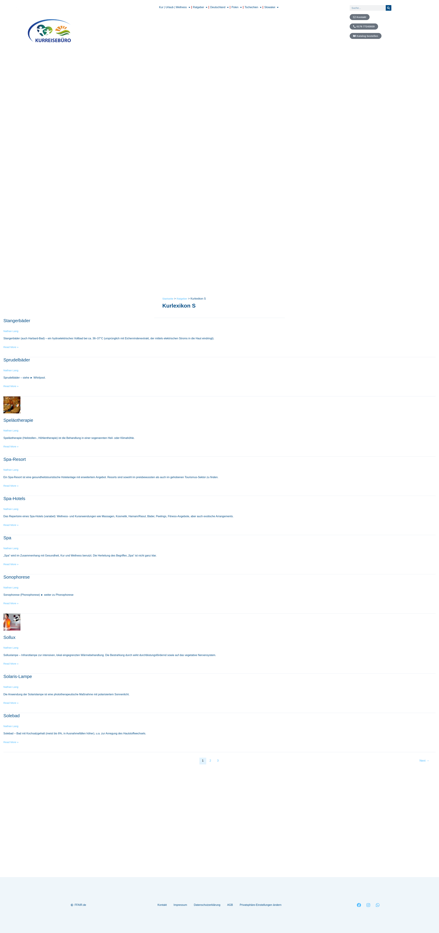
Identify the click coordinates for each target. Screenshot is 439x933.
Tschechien (253, 7)
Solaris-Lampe (17, 676)
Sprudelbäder (16, 359)
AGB (230, 904)
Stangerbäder (16, 320)
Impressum (180, 904)
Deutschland (219, 7)
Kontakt (162, 904)
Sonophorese (16, 577)
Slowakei (271, 7)
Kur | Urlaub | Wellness (174, 7)
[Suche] (388, 8)
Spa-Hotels (14, 498)
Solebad (11, 715)
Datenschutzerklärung (207, 904)
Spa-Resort (14, 459)
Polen (236, 7)
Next (424, 760)
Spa (7, 537)
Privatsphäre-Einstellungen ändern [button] (260, 904)
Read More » (11, 346)
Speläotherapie (18, 420)
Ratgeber (200, 7)
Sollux (9, 637)
